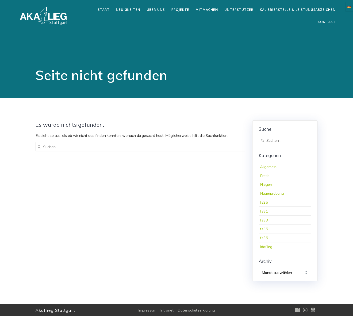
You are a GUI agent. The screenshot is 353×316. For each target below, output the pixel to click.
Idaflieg (266, 246)
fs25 (264, 202)
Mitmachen (207, 9)
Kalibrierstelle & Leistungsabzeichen (298, 9)
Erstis (264, 175)
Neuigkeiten (128, 9)
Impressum (147, 310)
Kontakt (327, 22)
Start (104, 9)
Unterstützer (238, 9)
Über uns (156, 9)
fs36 (264, 237)
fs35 (264, 228)
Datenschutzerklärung (196, 310)
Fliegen (266, 184)
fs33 (264, 220)
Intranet (167, 310)
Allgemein (268, 166)
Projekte (180, 9)
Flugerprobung (272, 193)
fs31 (264, 211)
